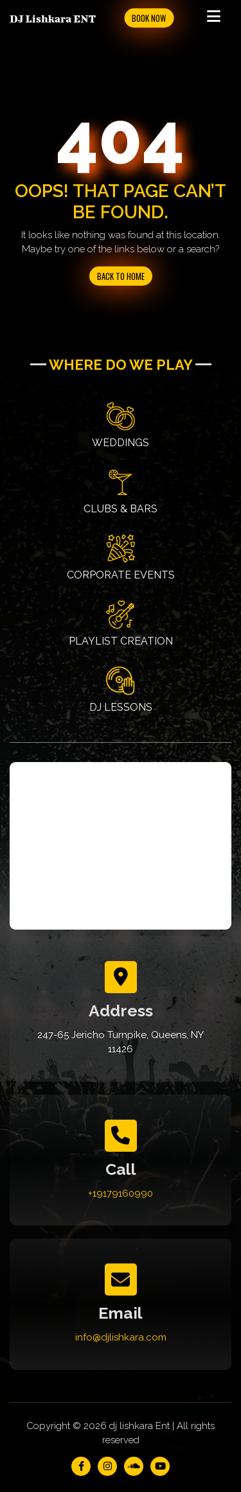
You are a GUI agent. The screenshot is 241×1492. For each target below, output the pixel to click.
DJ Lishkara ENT (53, 18)
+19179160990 (120, 1193)
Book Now (149, 18)
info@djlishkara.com (120, 1337)
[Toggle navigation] (213, 18)
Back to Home (121, 276)
